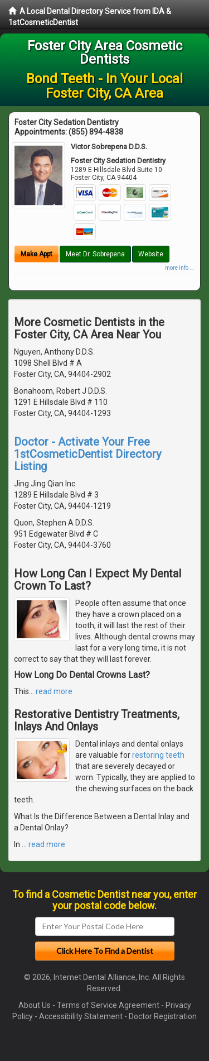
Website (150, 254)
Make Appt (36, 254)
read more (54, 691)
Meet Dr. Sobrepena (95, 254)
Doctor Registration (163, 1016)
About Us (34, 1005)
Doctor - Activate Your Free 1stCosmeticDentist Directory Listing (87, 454)
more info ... (180, 268)
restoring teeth (158, 755)
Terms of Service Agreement (108, 1005)
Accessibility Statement (81, 1016)
